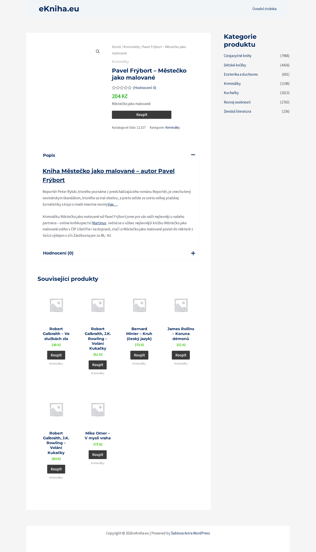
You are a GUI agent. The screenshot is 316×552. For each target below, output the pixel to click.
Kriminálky (132, 47)
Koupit (141, 114)
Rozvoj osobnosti (237, 102)
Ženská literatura (237, 111)
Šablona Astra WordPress (190, 533)
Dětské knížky (235, 65)
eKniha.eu (59, 8)
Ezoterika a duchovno (241, 74)
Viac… (113, 204)
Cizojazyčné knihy (237, 55)
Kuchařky (231, 92)
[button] (98, 51)
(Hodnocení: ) (144, 87)
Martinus (99, 223)
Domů (116, 47)
